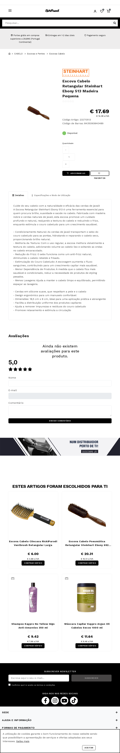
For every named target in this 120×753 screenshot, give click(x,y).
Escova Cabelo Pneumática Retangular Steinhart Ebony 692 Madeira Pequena (87, 543)
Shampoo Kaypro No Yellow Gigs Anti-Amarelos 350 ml (33, 625)
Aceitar (89, 748)
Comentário (15, 402)
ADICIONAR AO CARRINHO (76, 174)
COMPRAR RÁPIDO (33, 563)
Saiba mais (22, 741)
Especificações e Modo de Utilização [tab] (51, 195)
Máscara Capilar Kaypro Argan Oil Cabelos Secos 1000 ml (87, 625)
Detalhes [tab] (18, 195)
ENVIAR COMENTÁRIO (60, 421)
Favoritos (99, 174)
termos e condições (46, 685)
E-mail (12, 390)
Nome (12, 377)
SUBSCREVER (91, 678)
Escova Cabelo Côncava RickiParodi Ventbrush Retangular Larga (33, 543)
